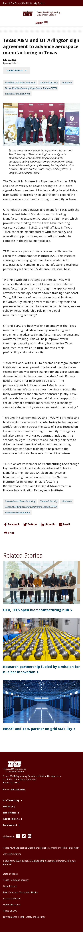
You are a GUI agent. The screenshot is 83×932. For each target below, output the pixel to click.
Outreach (67, 82)
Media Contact (16, 70)
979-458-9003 (18, 789)
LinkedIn (47, 524)
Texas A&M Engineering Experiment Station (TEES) (31, 88)
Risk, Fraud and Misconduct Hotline (20, 891)
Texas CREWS (10, 910)
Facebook (11, 524)
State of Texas (10, 873)
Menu (41, 22)
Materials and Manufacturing (20, 82)
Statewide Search (11, 904)
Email (64, 524)
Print (8, 532)
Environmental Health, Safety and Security (24, 916)
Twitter (29, 524)
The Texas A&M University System (28, 3)
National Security (48, 82)
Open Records (10, 885)
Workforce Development (17, 93)
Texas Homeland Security (15, 879)
